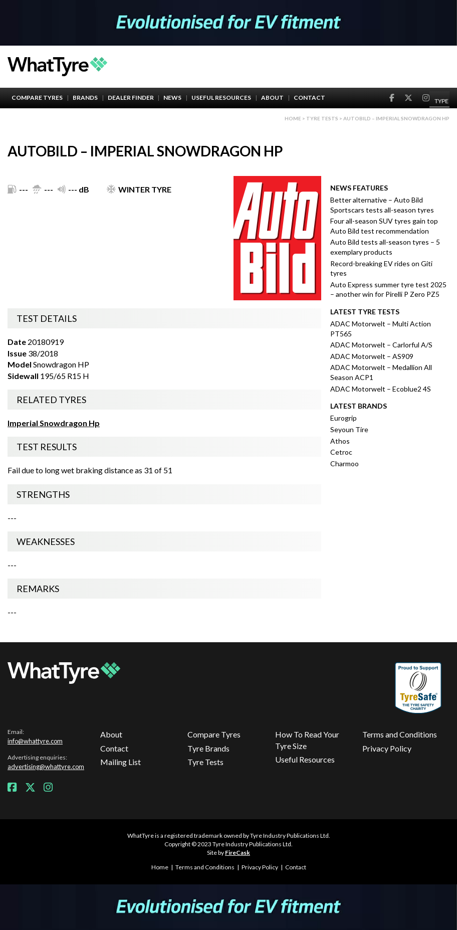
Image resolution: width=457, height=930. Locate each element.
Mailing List (120, 762)
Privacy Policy (386, 748)
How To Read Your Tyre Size (307, 739)
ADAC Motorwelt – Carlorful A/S (381, 344)
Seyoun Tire (349, 429)
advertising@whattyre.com (46, 767)
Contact (309, 97)
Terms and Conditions (399, 734)
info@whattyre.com (35, 741)
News (172, 97)
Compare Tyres (37, 97)
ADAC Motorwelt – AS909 (371, 356)
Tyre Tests (322, 118)
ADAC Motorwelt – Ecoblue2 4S (380, 389)
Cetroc (341, 452)
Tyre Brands (208, 748)
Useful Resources (221, 97)
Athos (340, 441)
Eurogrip (343, 418)
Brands (85, 97)
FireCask (237, 852)
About (272, 97)
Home (293, 118)
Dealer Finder (131, 97)
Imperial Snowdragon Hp (54, 423)
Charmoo (344, 463)
